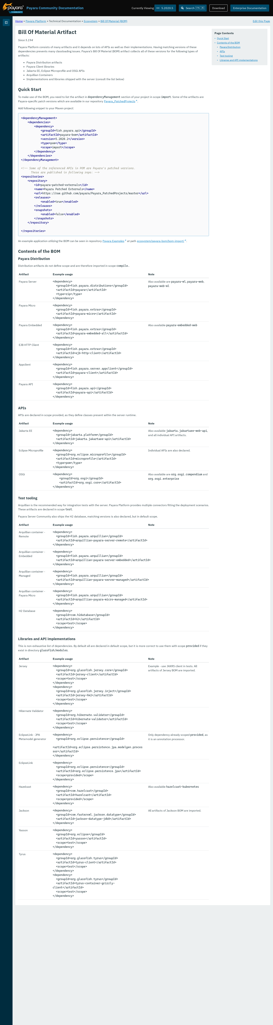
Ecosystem (134, 21)
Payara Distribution (230, 47)
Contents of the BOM (228, 42)
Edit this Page (261, 21)
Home (62, 21)
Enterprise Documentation (249, 8)
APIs (222, 51)
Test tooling (226, 55)
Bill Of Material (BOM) (157, 21)
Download (218, 8)
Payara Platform (13, 35)
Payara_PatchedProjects (77, 105)
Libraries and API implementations (239, 60)
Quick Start (223, 38)
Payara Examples (157, 245)
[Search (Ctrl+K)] (193, 8)
